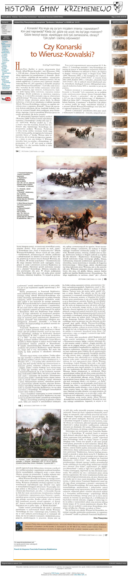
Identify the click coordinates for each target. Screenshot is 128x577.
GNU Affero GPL (79, 575)
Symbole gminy (4, 42)
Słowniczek (5, 89)
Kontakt (4, 30)
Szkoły (4, 48)
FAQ (3, 28)
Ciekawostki (6, 85)
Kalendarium (6, 87)
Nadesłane (5, 81)
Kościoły (5, 59)
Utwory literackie (4, 66)
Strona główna (3, 26)
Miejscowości (6, 45)
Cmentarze (5, 60)
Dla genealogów (5, 75)
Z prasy (4, 71)
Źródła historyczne (5, 69)
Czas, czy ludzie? (4, 78)
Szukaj (4, 33)
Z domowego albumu (5, 83)
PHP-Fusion (55, 573)
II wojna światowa (4, 55)
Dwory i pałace (4, 62)
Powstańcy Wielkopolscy (5, 51)
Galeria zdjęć (6, 31)
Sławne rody (6, 46)
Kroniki (4, 57)
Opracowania (6, 73)
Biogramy (5, 49)
